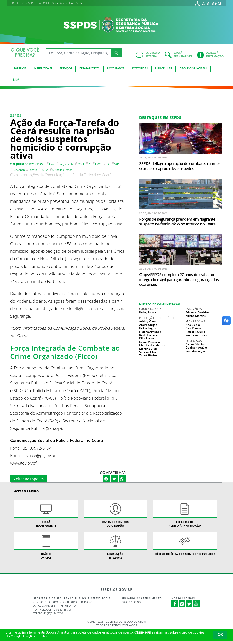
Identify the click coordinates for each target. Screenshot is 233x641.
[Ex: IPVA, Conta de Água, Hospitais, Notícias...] (78, 52)
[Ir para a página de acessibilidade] (197, 3)
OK (220, 635)
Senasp (33, 169)
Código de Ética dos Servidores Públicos (185, 544)
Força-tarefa (66, 164)
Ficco (52, 164)
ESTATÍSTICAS (140, 68)
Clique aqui (142, 632)
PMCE (98, 164)
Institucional (43, 68)
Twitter (189, 603)
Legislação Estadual (115, 545)
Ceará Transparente (46, 513)
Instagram (182, 603)
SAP (116, 164)
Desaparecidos (89, 68)
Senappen (19, 169)
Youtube (196, 603)
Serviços (66, 68)
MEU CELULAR (163, 68)
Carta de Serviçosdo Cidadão (115, 513)
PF (89, 164)
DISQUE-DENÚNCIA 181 (193, 68)
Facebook (174, 603)
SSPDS (15, 115)
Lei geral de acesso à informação (185, 513)
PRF (108, 164)
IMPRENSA (20, 68)
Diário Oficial (46, 545)
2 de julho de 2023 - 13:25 (26, 164)
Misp (16, 80)
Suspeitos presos (62, 169)
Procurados (115, 68)
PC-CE (80, 164)
